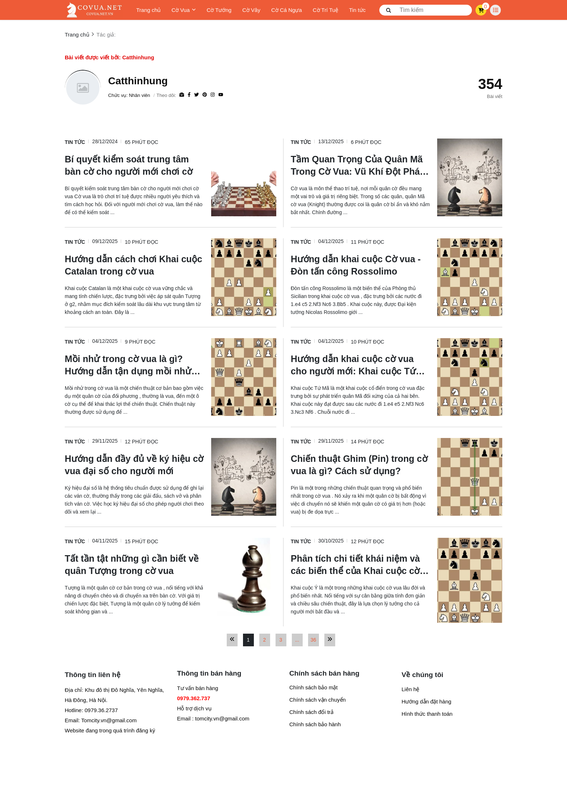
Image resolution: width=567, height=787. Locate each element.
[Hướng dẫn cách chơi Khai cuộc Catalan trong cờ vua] (134, 264)
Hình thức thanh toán (427, 714)
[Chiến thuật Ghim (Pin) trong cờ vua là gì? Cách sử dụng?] (360, 464)
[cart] (481, 10)
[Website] (181, 95)
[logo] (94, 10)
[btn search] (388, 10)
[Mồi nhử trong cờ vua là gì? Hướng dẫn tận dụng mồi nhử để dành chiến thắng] (134, 364)
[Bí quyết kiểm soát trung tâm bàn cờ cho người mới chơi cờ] (134, 165)
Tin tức (357, 10)
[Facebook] (189, 95)
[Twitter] (196, 95)
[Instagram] (212, 95)
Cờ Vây (251, 10)
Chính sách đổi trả (311, 712)
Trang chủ (148, 10)
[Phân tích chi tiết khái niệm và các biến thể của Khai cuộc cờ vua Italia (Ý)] (360, 564)
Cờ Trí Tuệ (325, 10)
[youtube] (220, 95)
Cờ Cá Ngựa (286, 10)
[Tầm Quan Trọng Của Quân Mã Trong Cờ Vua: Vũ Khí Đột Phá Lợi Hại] (360, 165)
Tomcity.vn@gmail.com (109, 720)
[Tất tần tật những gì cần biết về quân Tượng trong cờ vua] (134, 564)
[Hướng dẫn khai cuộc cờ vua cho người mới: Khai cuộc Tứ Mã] (360, 364)
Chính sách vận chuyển (317, 700)
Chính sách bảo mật (313, 687)
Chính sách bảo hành (315, 724)
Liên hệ (410, 689)
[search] (425, 10)
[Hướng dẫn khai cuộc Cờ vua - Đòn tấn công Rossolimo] (360, 264)
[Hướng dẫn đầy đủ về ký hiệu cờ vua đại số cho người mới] (134, 464)
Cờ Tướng (219, 10)
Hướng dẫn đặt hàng (427, 701)
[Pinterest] (204, 95)
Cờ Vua (183, 10)
